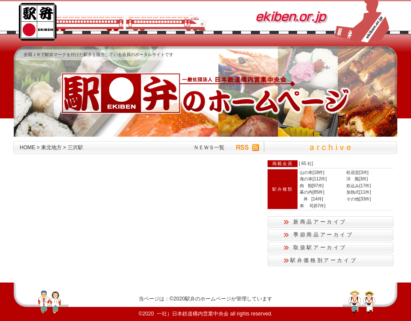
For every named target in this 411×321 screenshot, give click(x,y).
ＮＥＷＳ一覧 (209, 147)
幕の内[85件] (312, 192)
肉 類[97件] (312, 185)
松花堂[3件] (357, 172)
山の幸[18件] (312, 172)
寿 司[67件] (312, 205)
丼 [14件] (311, 199)
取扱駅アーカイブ (320, 247)
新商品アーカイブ (320, 222)
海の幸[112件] (313, 179)
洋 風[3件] (357, 179)
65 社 (306, 163)
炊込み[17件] (358, 185)
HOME (27, 147)
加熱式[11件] (358, 192)
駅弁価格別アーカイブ (323, 260)
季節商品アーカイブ (323, 235)
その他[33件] (358, 199)
